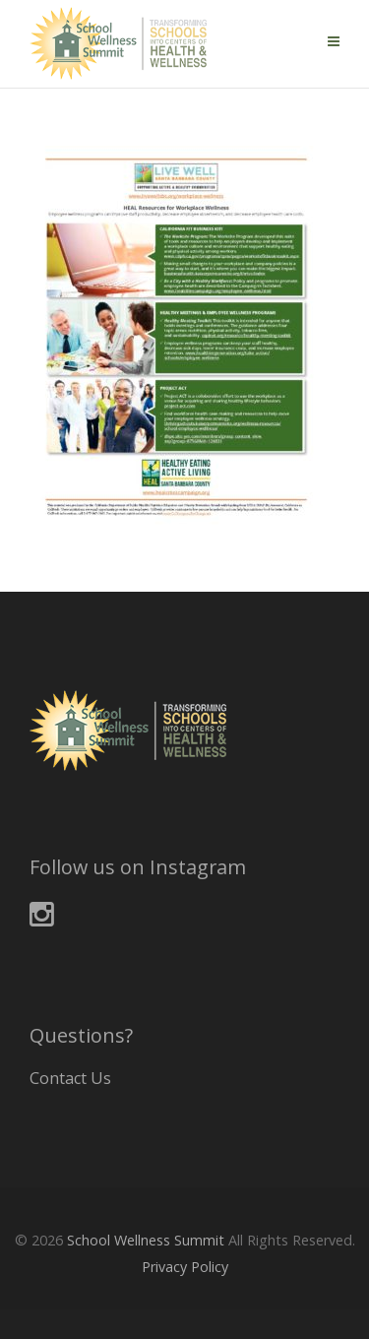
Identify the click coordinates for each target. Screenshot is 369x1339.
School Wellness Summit (145, 1240)
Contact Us (70, 1078)
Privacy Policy (185, 1266)
